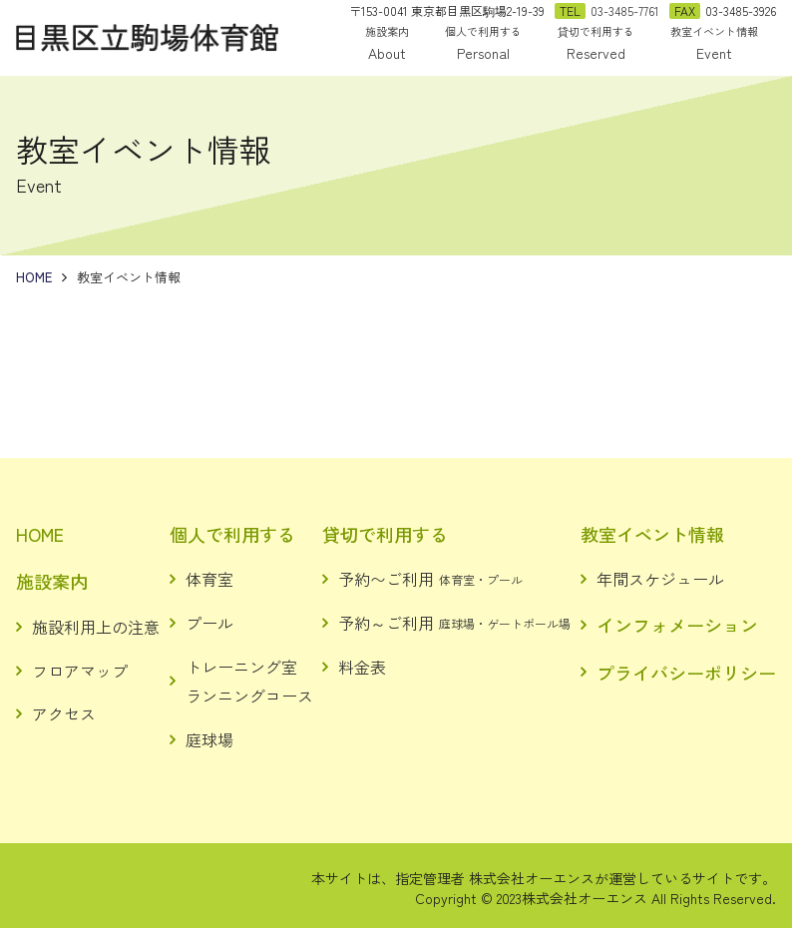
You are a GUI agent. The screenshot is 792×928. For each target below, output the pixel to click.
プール (209, 623)
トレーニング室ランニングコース (249, 681)
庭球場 (209, 739)
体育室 (209, 579)
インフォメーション (677, 625)
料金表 (362, 667)
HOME (40, 534)
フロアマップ (80, 671)
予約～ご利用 (454, 623)
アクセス (64, 713)
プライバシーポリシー (686, 673)
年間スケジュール (660, 579)
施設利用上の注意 (96, 627)
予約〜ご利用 (430, 579)
